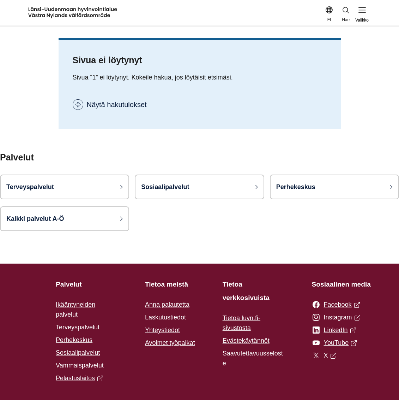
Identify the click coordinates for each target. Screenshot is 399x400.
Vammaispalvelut (80, 365)
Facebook (336, 305)
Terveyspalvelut (77, 327)
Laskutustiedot (165, 317)
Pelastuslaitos (79, 379)
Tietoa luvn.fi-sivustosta (241, 322)
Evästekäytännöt (246, 340)
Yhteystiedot (162, 330)
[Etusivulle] (72, 12)
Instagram (336, 317)
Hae (346, 14)
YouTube (334, 343)
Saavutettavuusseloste (253, 358)
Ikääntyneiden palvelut (75, 309)
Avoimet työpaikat (170, 342)
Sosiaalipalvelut (78, 352)
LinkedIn (334, 330)
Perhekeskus (74, 339)
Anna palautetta (167, 304)
